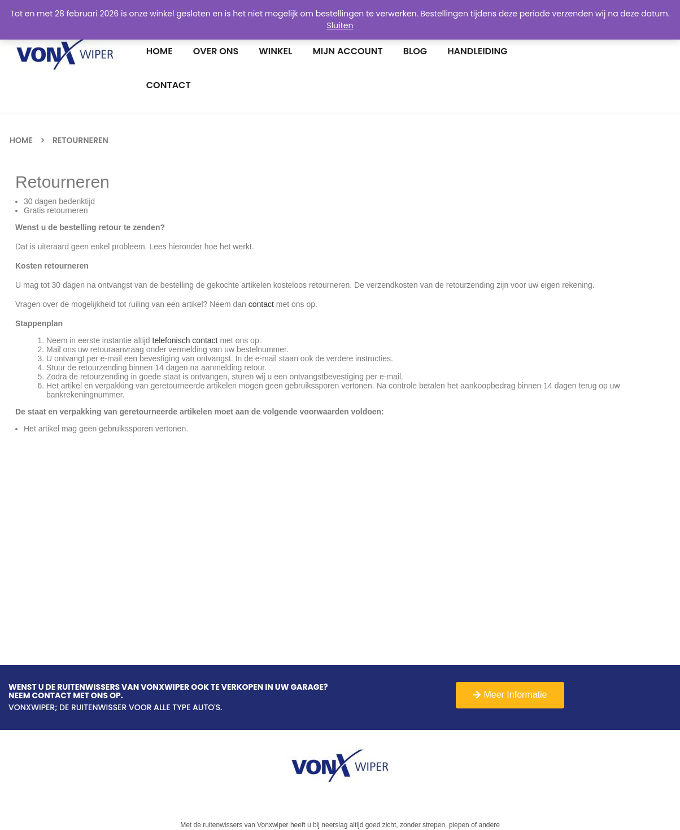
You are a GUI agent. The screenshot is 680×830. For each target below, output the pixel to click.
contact (261, 304)
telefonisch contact (185, 340)
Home (21, 140)
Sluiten (340, 25)
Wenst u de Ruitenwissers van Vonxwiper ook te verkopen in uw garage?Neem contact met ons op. (168, 692)
